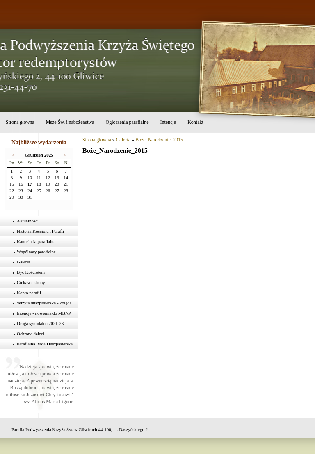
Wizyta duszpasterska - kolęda (44, 302)
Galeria (23, 261)
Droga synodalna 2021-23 (40, 323)
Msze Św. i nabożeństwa (70, 122)
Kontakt (195, 122)
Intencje (168, 122)
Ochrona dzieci (30, 333)
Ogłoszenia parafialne (127, 122)
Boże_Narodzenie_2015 (159, 140)
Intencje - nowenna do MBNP (44, 313)
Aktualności (28, 220)
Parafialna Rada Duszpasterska (45, 343)
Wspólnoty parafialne (36, 251)
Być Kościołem (31, 272)
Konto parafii (29, 292)
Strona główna (20, 122)
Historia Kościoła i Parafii (40, 231)
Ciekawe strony (31, 282)
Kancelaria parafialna (36, 241)
